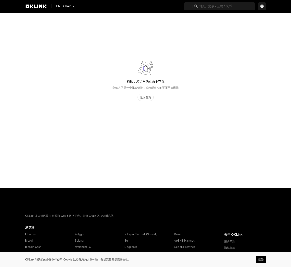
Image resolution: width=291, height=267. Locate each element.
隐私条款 (229, 247)
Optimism (81, 253)
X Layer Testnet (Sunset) (141, 234)
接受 (261, 259)
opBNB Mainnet (184, 240)
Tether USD (32, 253)
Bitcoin (29, 240)
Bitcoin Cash (33, 246)
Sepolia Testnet (184, 246)
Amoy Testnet (183, 253)
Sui (126, 240)
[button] (196, 6)
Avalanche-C (83, 246)
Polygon (80, 234)
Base (177, 234)
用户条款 (229, 241)
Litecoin (30, 234)
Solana (79, 240)
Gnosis (129, 253)
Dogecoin (131, 246)
